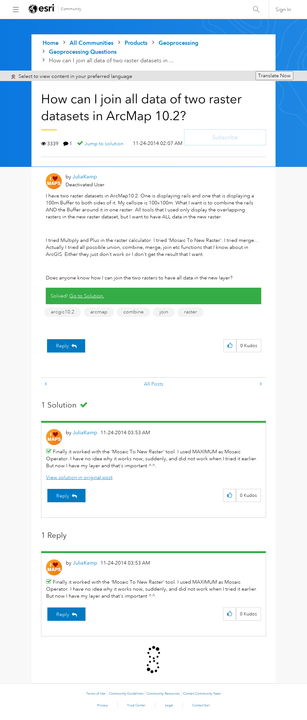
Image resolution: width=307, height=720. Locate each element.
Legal (169, 705)
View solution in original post (79, 477)
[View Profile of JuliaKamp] (84, 177)
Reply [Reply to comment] (62, 496)
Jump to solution (104, 144)
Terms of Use (96, 694)
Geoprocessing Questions (83, 51)
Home (50, 42)
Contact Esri (201, 705)
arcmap (98, 312)
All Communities (91, 42)
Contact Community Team (202, 694)
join (164, 312)
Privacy (102, 705)
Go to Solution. (86, 296)
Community (71, 9)
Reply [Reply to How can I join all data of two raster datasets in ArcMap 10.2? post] (62, 346)
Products (136, 42)
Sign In (283, 9)
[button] (230, 345)
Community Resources (163, 694)
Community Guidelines (126, 694)
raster (190, 312)
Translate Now (274, 75)
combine (133, 312)
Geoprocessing (178, 42)
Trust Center (136, 705)
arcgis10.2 (62, 312)
